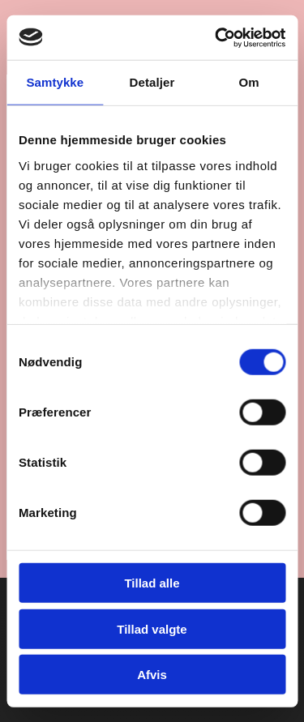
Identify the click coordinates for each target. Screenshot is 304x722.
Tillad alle (151, 583)
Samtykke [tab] (54, 82)
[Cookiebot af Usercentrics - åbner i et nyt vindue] (216, 37)
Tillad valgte (151, 628)
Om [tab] (249, 82)
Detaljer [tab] (152, 82)
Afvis (152, 674)
